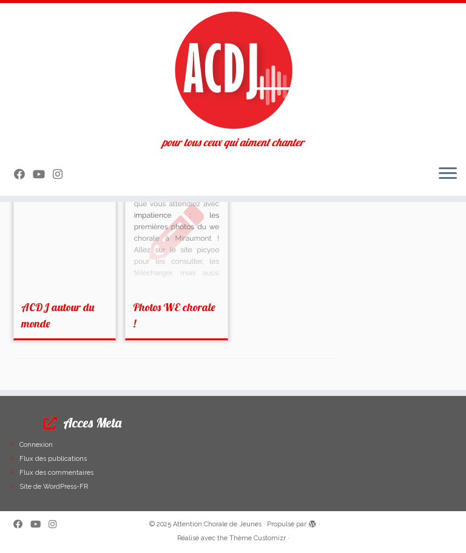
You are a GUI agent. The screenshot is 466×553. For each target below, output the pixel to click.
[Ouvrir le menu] (448, 174)
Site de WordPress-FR (53, 487)
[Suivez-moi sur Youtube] (43, 174)
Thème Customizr (257, 538)
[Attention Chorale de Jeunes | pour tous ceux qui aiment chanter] (233, 69)
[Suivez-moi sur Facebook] (23, 174)
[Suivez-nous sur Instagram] (61, 174)
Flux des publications (53, 459)
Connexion (36, 445)
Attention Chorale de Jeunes (217, 524)
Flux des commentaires (56, 473)
